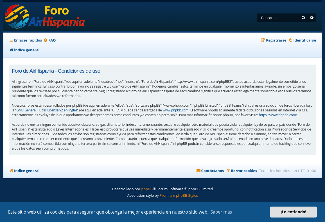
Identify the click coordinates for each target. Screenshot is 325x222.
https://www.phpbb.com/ (278, 115)
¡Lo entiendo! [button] (293, 211)
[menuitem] (49, 40)
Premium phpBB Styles (179, 195)
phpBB (146, 188)
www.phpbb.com (175, 110)
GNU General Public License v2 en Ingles (46, 110)
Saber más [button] (221, 212)
